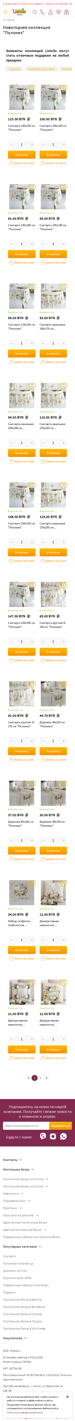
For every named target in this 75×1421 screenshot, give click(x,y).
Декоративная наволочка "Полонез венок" (51, 1023)
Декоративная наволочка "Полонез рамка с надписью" (20, 1023)
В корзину (21, 154)
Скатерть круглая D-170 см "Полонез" (21, 724)
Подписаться (60, 1126)
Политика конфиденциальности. (25, 1412)
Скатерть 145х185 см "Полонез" (21, 227)
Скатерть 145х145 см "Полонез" (53, 227)
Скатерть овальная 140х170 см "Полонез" (52, 327)
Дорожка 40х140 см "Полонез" (52, 823)
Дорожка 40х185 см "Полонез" (20, 823)
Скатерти (14, 68)
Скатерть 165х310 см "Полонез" (21, 525)
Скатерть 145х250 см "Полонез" (21, 128)
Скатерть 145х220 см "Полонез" (53, 128)
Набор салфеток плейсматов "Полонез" (19, 923)
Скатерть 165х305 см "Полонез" (21, 625)
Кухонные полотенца (41, 68)
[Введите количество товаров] (22, 145)
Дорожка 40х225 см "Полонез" (52, 724)
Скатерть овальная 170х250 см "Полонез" (52, 525)
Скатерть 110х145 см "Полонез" (21, 326)
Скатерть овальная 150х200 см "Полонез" (21, 426)
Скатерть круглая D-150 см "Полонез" (53, 625)
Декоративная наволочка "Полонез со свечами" (49, 923)
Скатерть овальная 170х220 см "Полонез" (52, 426)
